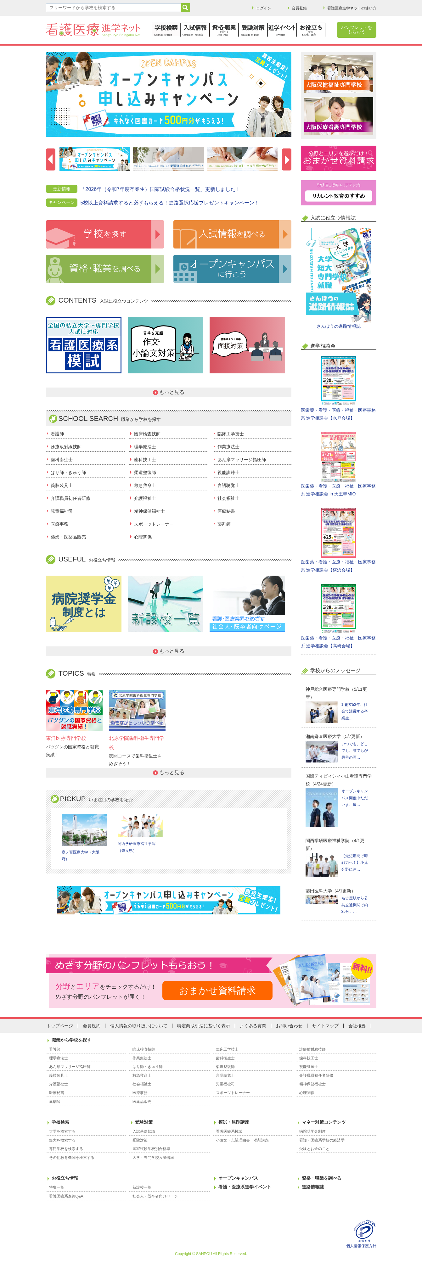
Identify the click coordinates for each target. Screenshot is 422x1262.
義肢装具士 (62, 485)
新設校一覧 (141, 1187)
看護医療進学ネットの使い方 (351, 8)
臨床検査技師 (147, 433)
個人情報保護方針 (361, 1246)
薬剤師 (224, 524)
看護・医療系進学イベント (244, 1186)
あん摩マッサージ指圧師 (241, 459)
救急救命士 (145, 485)
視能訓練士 (228, 472)
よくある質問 (253, 1026)
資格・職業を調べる (321, 1178)
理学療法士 (145, 446)
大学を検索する (62, 1131)
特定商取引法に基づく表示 (203, 1026)
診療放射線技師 (66, 446)
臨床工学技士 (230, 433)
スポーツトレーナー (154, 524)
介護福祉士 (145, 498)
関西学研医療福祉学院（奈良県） (140, 833)
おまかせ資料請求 (217, 990)
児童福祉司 (62, 511)
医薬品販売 (141, 1101)
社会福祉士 (228, 498)
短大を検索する (62, 1140)
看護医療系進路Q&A (66, 1196)
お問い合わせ (289, 1026)
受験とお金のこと (314, 1149)
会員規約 (91, 1026)
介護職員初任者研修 (70, 498)
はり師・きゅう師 (68, 472)
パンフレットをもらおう (356, 29)
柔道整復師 (145, 472)
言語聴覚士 (228, 485)
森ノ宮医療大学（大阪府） (84, 837)
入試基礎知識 (143, 1131)
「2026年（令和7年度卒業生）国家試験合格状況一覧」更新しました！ (161, 189)
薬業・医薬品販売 (68, 536)
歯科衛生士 (62, 459)
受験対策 (144, 1122)
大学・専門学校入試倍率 (153, 1157)
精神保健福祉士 (149, 511)
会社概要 (357, 1026)
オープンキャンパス (238, 1178)
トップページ (60, 1026)
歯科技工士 (145, 459)
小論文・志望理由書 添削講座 (242, 1140)
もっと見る (171, 392)
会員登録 (299, 8)
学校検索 (60, 1122)
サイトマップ (325, 1026)
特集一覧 (56, 1187)
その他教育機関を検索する (71, 1157)
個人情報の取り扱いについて (138, 1026)
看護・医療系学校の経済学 (322, 1140)
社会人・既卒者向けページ (155, 1196)
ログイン (263, 8)
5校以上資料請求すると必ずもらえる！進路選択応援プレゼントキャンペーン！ (170, 202)
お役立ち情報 (65, 1178)
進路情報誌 (313, 1186)
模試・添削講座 (233, 1122)
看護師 (57, 433)
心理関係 (143, 536)
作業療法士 (228, 446)
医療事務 (59, 524)
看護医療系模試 (229, 1131)
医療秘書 (226, 511)
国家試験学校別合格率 (151, 1149)
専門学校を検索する (66, 1149)
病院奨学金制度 (312, 1131)
